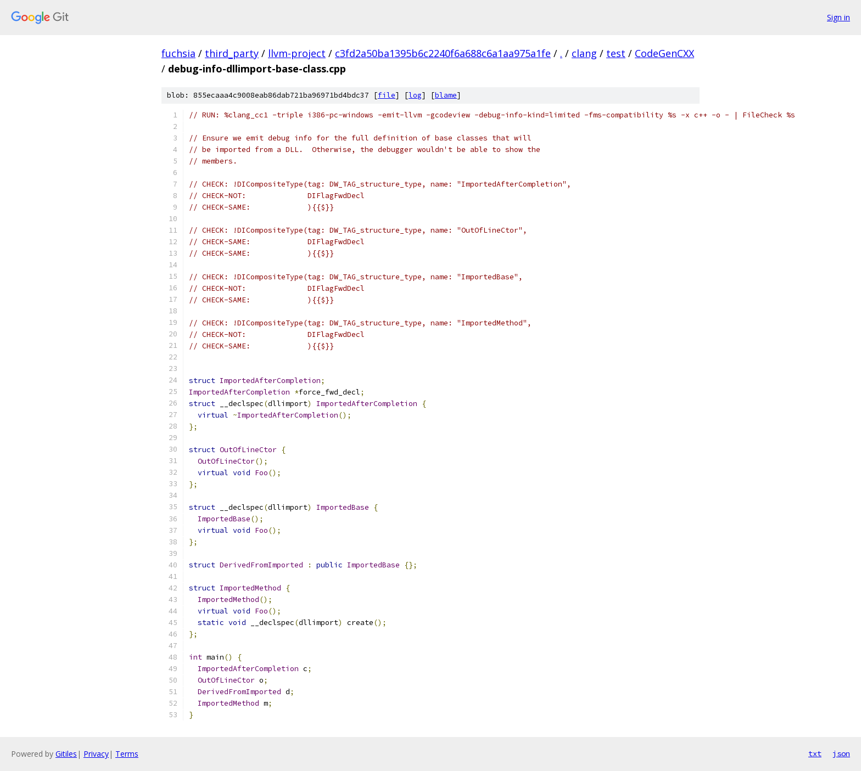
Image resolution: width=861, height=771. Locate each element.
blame (446, 95)
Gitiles (66, 754)
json (841, 753)
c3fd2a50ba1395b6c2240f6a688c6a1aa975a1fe (443, 53)
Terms (126, 754)
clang (584, 53)
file (386, 95)
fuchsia (178, 53)
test (615, 53)
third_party (232, 53)
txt (814, 753)
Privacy (96, 754)
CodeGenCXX (664, 53)
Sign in (838, 17)
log (415, 95)
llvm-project (297, 53)
